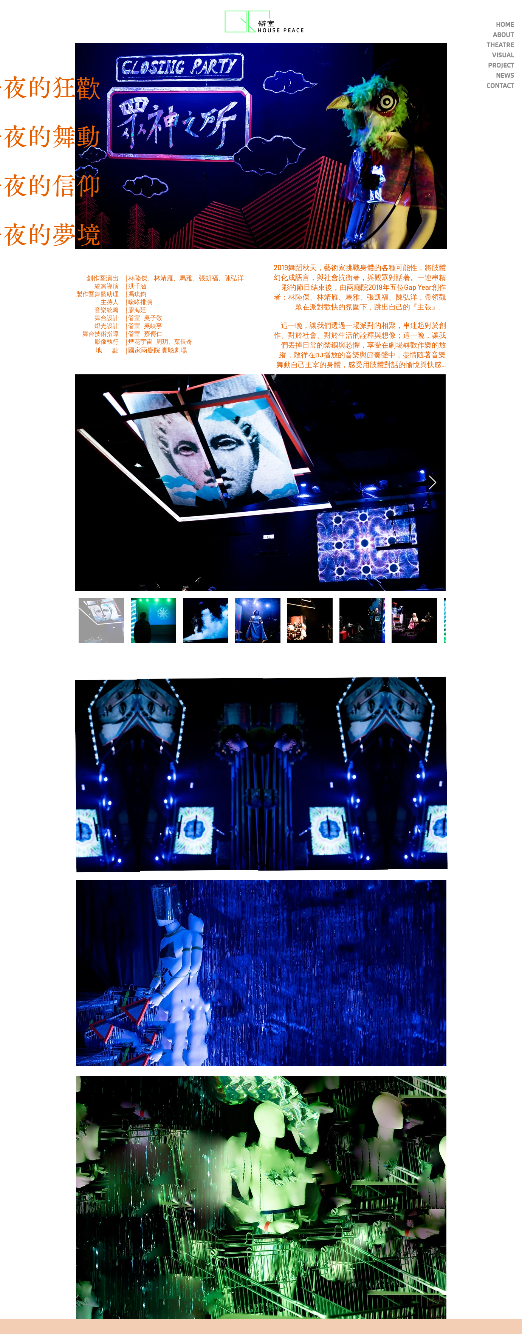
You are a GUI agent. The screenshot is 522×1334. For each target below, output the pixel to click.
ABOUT (503, 35)
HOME (505, 24)
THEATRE (500, 45)
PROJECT (501, 65)
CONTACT (500, 86)
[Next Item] (432, 482)
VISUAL (503, 55)
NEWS (505, 75)
